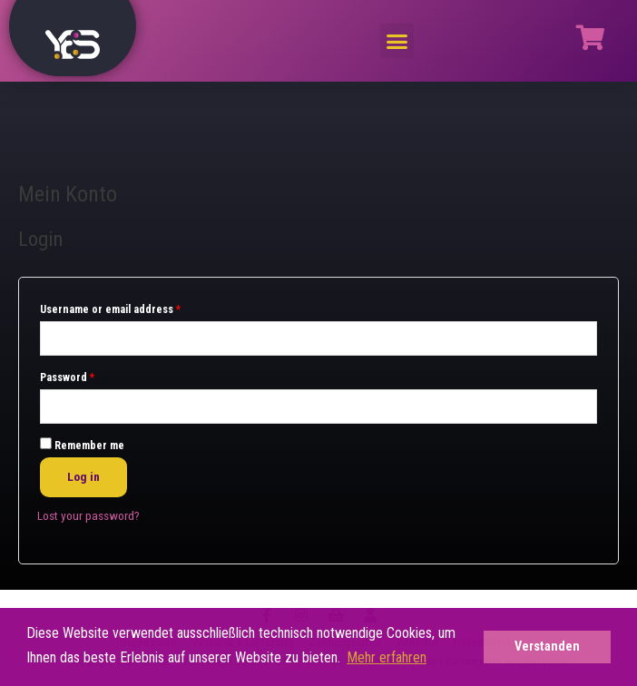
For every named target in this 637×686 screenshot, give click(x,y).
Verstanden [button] (547, 646)
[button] (397, 41)
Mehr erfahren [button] (386, 657)
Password (67, 377)
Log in (83, 476)
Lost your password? (88, 515)
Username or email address (110, 309)
